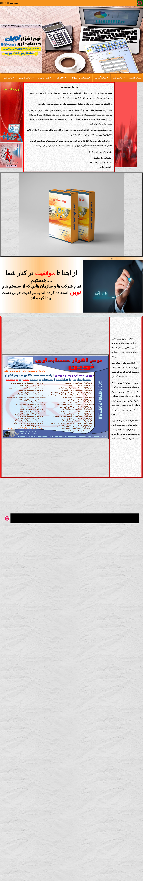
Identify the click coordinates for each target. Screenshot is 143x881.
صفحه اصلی (135, 77)
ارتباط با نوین (25, 77)
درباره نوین (43, 77)
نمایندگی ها (100, 77)
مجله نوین (7, 77)
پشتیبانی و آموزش (80, 77)
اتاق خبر (60, 77)
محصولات (118, 77)
